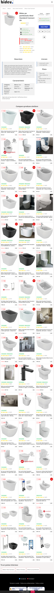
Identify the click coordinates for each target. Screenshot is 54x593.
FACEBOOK (22, 579)
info (16, 134)
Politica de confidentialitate (27, 583)
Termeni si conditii (14, 583)
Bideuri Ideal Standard (30, 8)
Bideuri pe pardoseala (33, 569)
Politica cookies (40, 583)
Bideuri (9, 8)
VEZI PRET (44, 27)
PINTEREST (30, 579)
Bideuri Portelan (21, 569)
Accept (32, 592)
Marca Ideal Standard (18, 8)
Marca (4, 8)
